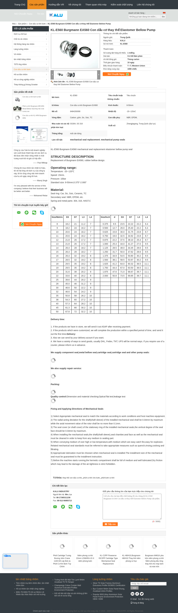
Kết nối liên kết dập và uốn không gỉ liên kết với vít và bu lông (70, 594)
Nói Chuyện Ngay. (23, 14)
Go (163, 16)
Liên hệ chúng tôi (145, 4)
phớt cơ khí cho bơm (91, 478)
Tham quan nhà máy (96, 4)
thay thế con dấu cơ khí (72, 478)
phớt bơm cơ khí (107, 478)
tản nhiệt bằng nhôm (22, 59)
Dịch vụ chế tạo (20, 34)
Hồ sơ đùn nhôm (21, 74)
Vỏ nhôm (17, 54)
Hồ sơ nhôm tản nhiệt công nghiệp (30, 589)
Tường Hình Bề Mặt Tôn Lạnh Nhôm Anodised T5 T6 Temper (69, 581)
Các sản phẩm (37, 4)
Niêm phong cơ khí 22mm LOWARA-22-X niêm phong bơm (85, 558)
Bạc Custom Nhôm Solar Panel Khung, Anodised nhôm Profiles (109, 590)
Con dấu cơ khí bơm (37, 24)
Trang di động (137, 603)
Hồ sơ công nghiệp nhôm (24, 79)
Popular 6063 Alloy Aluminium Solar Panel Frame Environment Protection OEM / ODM (108, 596)
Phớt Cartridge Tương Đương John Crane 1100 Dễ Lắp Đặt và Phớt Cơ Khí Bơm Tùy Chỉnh (62, 561)
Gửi (134, 588)
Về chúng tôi (74, 4)
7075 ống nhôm (20, 64)
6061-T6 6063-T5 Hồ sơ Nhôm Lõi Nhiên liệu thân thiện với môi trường (30, 593)
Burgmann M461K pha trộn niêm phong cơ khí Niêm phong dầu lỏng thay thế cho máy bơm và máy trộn (154, 561)
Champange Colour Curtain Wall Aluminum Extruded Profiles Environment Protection (67, 587)
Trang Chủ (19, 4)
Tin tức (40, 13)
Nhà (14, 24)
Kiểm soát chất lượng (122, 4)
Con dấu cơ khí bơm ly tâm (31, 97)
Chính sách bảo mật (41, 611)
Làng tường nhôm (21, 49)
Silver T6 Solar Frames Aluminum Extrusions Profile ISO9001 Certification (109, 584)
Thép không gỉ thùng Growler (26, 85)
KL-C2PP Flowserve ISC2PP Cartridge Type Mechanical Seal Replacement (108, 559)
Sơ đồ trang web (146, 599)
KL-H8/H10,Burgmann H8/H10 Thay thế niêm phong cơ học (131, 558)
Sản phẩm (22, 24)
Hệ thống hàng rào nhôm (24, 44)
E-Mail (134, 599)
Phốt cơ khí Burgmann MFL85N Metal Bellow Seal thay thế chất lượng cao (33, 108)
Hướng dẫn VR (56, 4)
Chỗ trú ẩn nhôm (21, 39)
